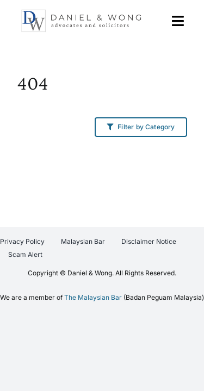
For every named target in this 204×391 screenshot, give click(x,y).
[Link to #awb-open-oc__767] (178, 21)
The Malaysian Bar (93, 324)
